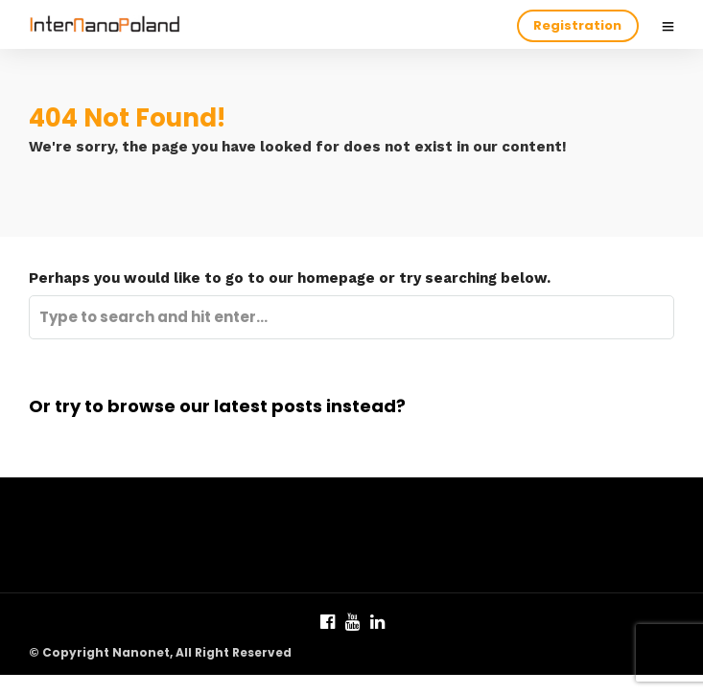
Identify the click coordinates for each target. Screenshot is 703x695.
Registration (577, 25)
